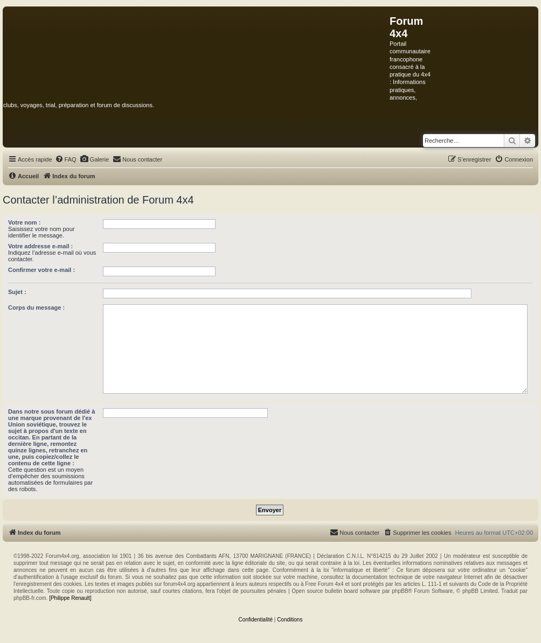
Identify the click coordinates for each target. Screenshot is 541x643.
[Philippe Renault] (70, 598)
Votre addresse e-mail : (40, 246)
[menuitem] (66, 159)
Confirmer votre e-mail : (41, 270)
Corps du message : (36, 307)
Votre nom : (24, 222)
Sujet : (17, 292)
